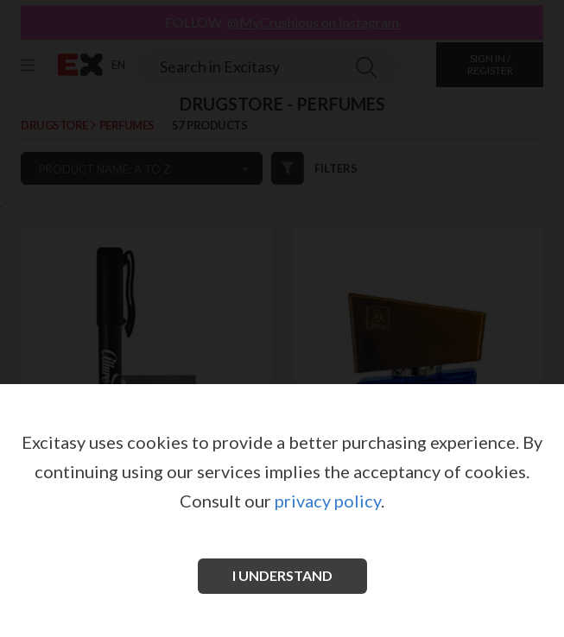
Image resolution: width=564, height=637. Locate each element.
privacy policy (328, 500)
